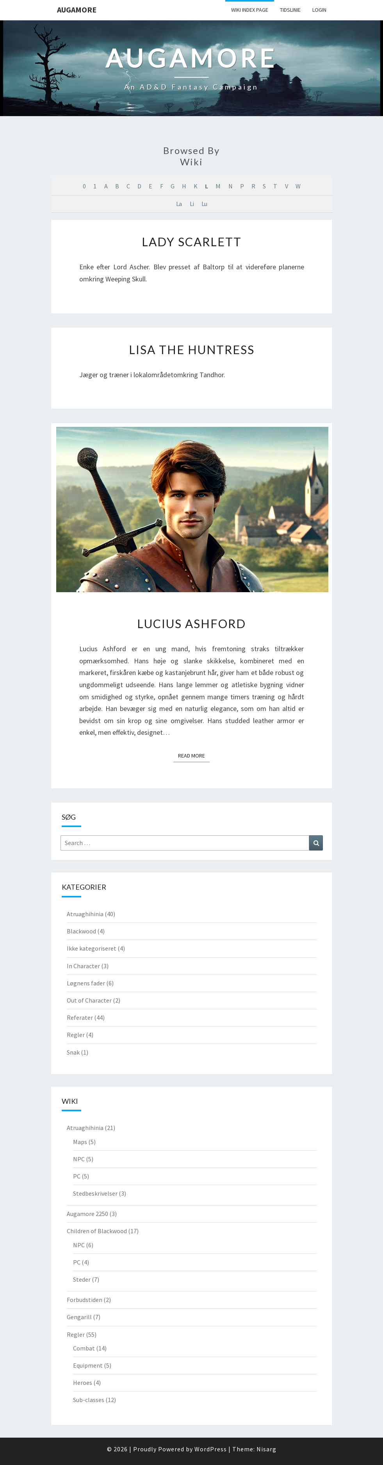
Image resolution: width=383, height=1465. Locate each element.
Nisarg (266, 1449)
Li (192, 204)
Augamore (76, 9)
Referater (80, 1017)
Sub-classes (88, 1400)
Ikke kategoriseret (91, 948)
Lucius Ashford (191, 623)
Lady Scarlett (192, 242)
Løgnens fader (86, 983)
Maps (80, 1142)
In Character (83, 966)
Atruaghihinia (85, 914)
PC (76, 1176)
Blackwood (81, 931)
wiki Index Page (249, 9)
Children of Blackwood (97, 1231)
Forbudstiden (84, 1300)
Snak (73, 1052)
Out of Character (89, 1000)
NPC (79, 1159)
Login (319, 9)
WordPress (210, 1449)
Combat (84, 1348)
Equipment (88, 1365)
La (179, 204)
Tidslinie (290, 9)
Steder (82, 1279)
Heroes (82, 1382)
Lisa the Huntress (192, 349)
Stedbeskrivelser (95, 1193)
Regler (76, 1035)
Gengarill (79, 1317)
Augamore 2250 (87, 1214)
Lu (204, 204)
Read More (194, 755)
